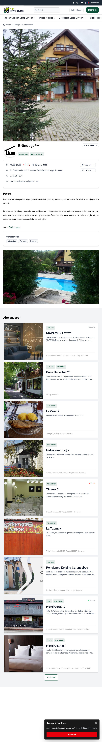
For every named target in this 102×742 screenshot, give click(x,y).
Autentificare (76, 10)
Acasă (8, 25)
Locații (17, 25)
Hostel (49, 640)
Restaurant (37, 154)
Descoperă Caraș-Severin (72, 18)
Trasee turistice (47, 18)
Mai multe (51, 677)
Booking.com (14, 227)
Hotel (49, 601)
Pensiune (23, 154)
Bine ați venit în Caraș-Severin (19, 18)
